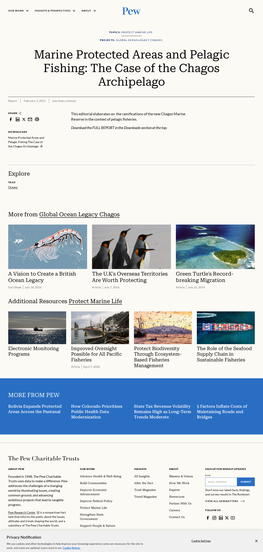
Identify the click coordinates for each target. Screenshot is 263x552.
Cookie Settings (201, 543)
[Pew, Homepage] (131, 10)
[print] (37, 119)
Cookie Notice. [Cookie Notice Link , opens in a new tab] (71, 550)
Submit (246, 481)
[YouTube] (232, 517)
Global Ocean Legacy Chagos (79, 214)
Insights (140, 468)
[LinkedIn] (220, 517)
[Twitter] (227, 518)
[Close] (256, 543)
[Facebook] (207, 517)
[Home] (43, 458)
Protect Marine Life (95, 301)
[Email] (221, 481)
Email (208, 475)
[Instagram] (214, 517)
